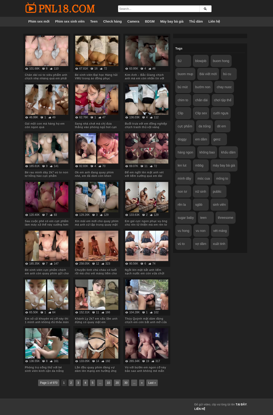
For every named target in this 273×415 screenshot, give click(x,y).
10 (108, 382)
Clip (180, 113)
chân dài (201, 100)
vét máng (220, 231)
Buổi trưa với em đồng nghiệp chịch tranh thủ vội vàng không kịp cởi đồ (146, 127)
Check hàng (112, 21)
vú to (181, 244)
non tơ (182, 191)
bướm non (202, 87)
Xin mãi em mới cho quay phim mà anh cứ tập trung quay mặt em (97, 225)
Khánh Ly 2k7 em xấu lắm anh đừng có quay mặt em (96, 320)
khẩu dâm (228, 152)
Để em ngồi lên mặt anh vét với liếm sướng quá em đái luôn (144, 176)
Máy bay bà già (171, 21)
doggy (182, 139)
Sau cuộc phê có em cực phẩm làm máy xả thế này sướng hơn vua (46, 225)
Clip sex (201, 113)
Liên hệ (214, 21)
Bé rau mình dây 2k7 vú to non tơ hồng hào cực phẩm (46, 174)
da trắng (204, 126)
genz (216, 139)
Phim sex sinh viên (70, 21)
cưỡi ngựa (220, 113)
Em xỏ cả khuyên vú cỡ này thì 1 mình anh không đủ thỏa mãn (47, 320)
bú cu (227, 74)
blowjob (200, 61)
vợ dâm (200, 244)
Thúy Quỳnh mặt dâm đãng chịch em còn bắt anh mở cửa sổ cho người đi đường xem (146, 322)
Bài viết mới (208, 74)
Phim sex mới (39, 21)
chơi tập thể (222, 100)
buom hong (221, 61)
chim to (183, 100)
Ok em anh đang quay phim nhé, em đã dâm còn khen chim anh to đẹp (94, 176)
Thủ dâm (196, 21)
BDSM (149, 21)
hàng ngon (185, 152)
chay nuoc (224, 87)
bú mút (183, 87)
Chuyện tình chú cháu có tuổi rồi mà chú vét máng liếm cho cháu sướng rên (96, 273)
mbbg (199, 165)
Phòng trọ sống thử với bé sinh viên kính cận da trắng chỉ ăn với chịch (44, 371)
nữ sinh (200, 191)
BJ (179, 61)
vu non (200, 231)
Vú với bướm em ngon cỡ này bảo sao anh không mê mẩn (145, 369)
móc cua (204, 178)
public (217, 191)
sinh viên (219, 204)
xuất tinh (219, 244)
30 (125, 382)
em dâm (201, 139)
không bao (207, 152)
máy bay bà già (224, 165)
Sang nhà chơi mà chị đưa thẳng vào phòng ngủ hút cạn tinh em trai (96, 127)
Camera (133, 21)
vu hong (183, 231)
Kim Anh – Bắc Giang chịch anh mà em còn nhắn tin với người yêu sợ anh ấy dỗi (144, 78)
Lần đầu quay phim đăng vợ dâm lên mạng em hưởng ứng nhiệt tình (95, 371)
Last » (152, 382)
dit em (221, 126)
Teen (94, 21)
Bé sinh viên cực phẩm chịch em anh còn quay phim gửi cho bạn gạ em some (47, 273)
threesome (225, 218)
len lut (182, 165)
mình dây (184, 178)
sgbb (198, 204)
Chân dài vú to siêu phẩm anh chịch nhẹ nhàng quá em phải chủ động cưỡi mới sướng (46, 78)
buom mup (185, 74)
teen (203, 218)
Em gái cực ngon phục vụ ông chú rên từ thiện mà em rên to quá (146, 225)
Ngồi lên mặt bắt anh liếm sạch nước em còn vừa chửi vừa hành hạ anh (144, 273)
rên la (182, 204)
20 (117, 382)
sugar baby (186, 218)
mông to (222, 178)
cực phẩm (185, 126)
